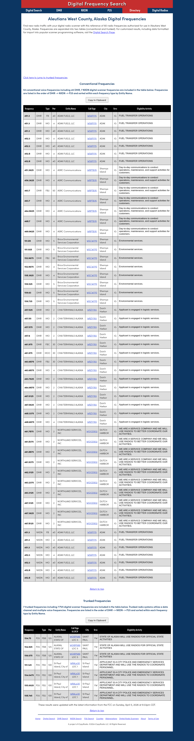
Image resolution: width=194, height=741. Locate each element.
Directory (135, 10)
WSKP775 (92, 115)
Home (37, 718)
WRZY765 (92, 309)
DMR (59, 10)
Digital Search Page (104, 32)
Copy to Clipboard (97, 99)
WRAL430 (75, 663)
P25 (110, 10)
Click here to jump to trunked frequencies (45, 77)
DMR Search (62, 718)
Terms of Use (153, 718)
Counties (99, 718)
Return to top (97, 588)
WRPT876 (92, 170)
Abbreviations (111, 718)
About (143, 718)
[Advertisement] (97, 54)
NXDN (84, 10)
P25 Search (89, 718)
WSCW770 (92, 240)
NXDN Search (76, 718)
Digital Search (34, 10)
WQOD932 (91, 431)
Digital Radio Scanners (129, 718)
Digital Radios (160, 10)
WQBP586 (75, 636)
